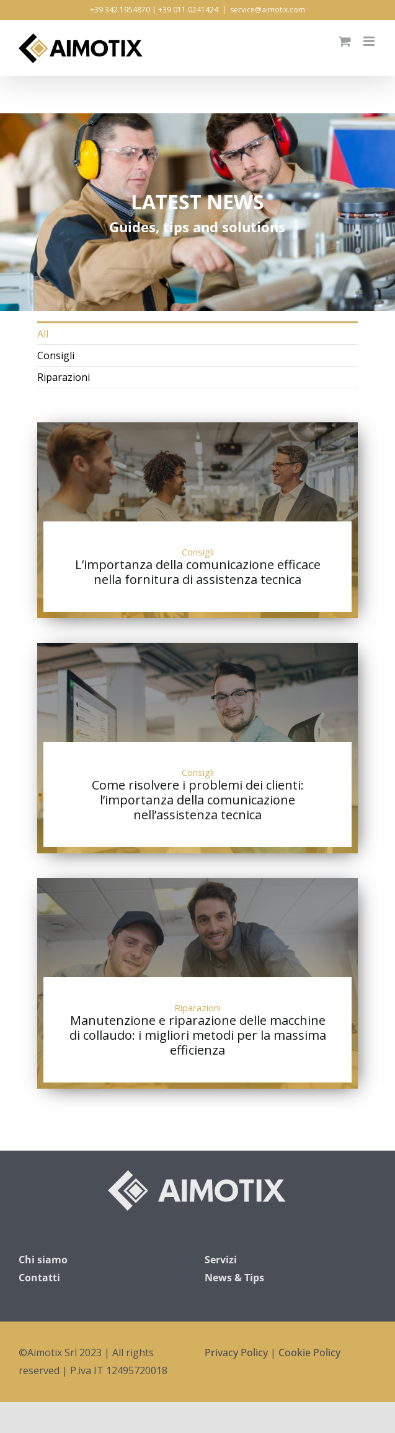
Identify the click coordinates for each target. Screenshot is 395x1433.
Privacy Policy (236, 1352)
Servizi (221, 1259)
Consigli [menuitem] (55, 355)
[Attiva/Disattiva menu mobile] (369, 41)
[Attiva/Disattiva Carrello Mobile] (345, 41)
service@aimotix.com (267, 9)
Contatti (39, 1277)
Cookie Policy (309, 1352)
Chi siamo (43, 1259)
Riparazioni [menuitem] (63, 377)
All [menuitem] (42, 334)
